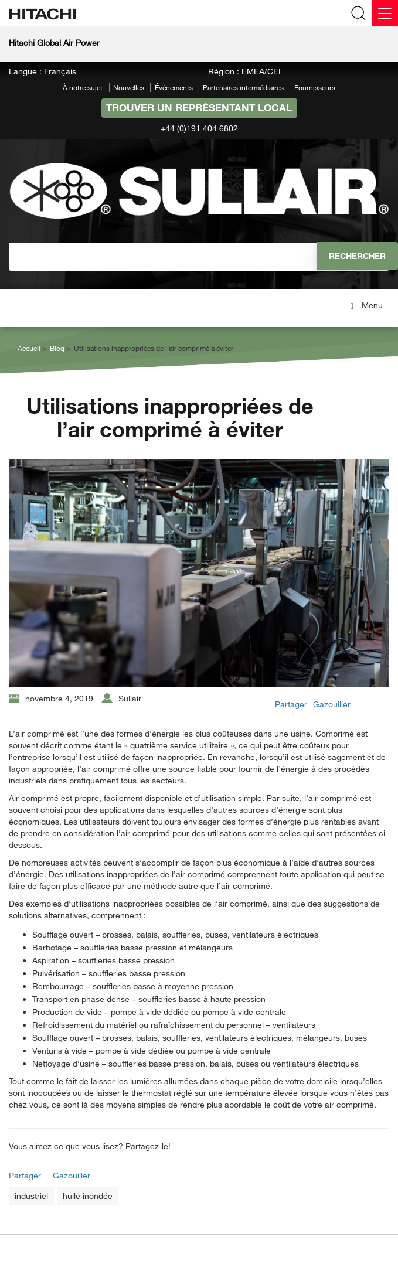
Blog (57, 348)
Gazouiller (332, 704)
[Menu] (385, 13)
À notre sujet (83, 87)
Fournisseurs (314, 87)
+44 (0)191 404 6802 (199, 128)
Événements (174, 87)
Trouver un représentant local (199, 107)
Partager (291, 704)
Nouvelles (128, 87)
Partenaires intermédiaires (243, 87)
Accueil (29, 348)
